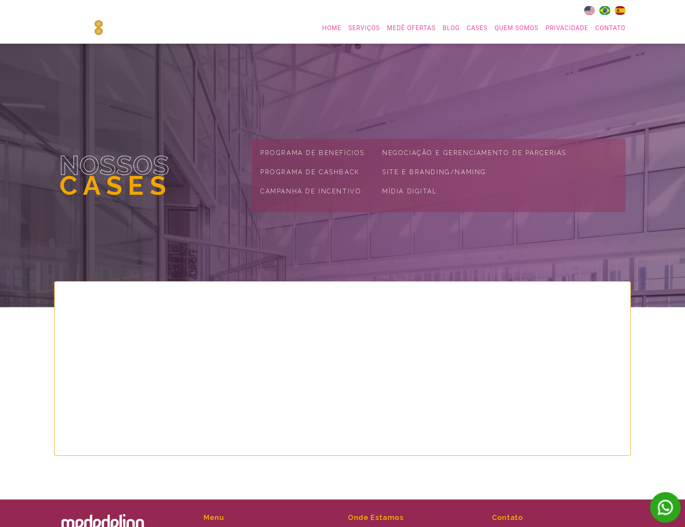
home (331, 27)
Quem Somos (516, 27)
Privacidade (567, 27)
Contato (610, 27)
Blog (451, 27)
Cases (477, 27)
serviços (364, 27)
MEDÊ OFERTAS (411, 27)
